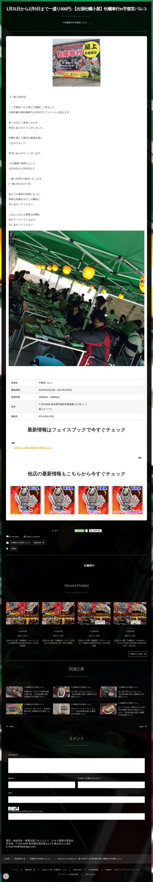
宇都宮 (13, 549)
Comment (12, 755)
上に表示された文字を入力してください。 (27, 811)
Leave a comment (33, 537)
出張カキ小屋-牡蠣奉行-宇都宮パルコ (33, 448)
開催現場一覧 (39, 543)
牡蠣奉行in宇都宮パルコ (75, 22)
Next (143, 726)
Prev (10, 726)
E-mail (80, 778)
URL (10, 793)
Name (10, 778)
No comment (14, 537)
